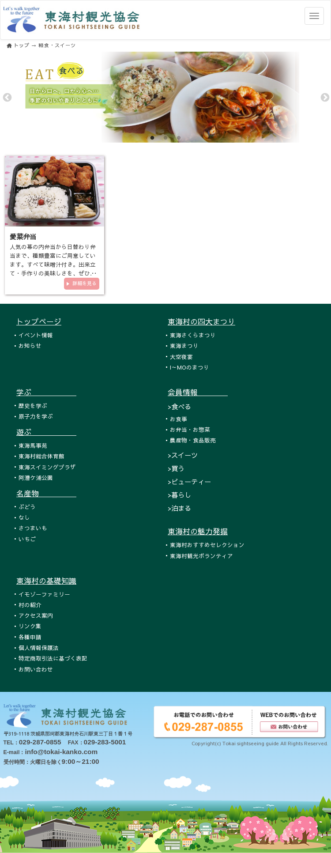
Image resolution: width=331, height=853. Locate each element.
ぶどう (27, 506)
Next (324, 97)
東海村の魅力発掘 (198, 531)
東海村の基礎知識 (46, 580)
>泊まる (179, 508)
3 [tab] (178, 138)
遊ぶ (46, 431)
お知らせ (30, 345)
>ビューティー (189, 481)
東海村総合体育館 (41, 456)
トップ (22, 45)
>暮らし (179, 494)
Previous (6, 97)
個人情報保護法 (39, 647)
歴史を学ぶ (33, 405)
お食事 (178, 419)
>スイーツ (183, 455)
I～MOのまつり (189, 367)
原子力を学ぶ (36, 416)
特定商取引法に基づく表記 (53, 658)
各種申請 (30, 637)
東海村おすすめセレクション (207, 544)
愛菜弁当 (23, 236)
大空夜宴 (181, 356)
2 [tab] (165, 138)
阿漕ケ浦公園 (36, 477)
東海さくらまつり (193, 335)
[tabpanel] (165, 97)
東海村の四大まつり (201, 321)
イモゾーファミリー (44, 594)
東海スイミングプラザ (47, 467)
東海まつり (184, 345)
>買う (176, 468)
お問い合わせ (36, 669)
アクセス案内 (36, 615)
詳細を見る (84, 283)
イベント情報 (36, 335)
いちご (27, 539)
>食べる (179, 406)
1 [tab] (152, 138)
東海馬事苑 (33, 445)
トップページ (38, 321)
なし (24, 517)
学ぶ (46, 392)
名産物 (46, 493)
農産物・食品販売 (193, 440)
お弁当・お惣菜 (190, 429)
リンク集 (30, 626)
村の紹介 (30, 604)
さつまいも (33, 528)
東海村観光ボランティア (201, 555)
